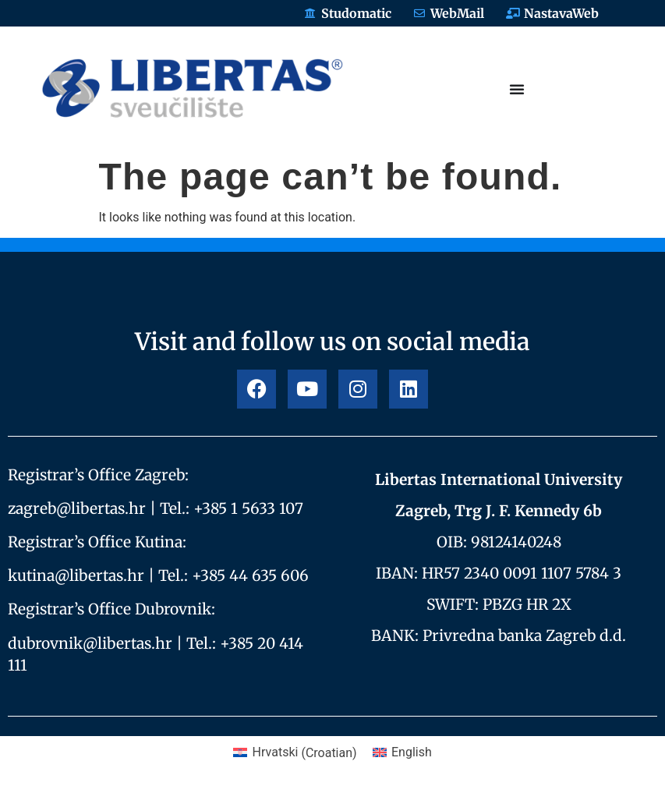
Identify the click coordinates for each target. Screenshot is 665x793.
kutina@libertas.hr (76, 575)
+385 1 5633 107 (248, 508)
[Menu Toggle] (517, 89)
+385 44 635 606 (250, 575)
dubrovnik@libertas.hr (90, 643)
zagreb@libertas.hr (77, 508)
